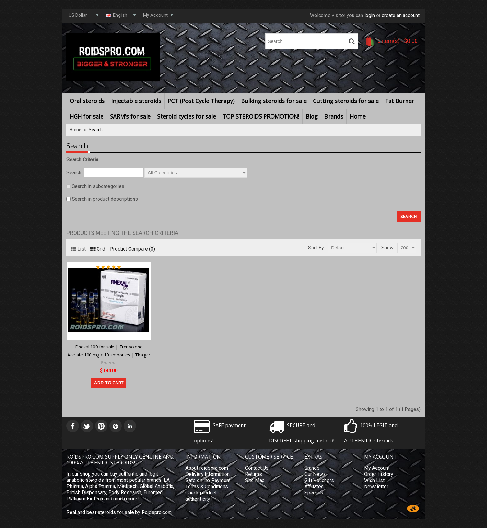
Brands (333, 116)
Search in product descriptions (105, 199)
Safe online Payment (207, 480)
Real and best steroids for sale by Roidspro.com (119, 512)
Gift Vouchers (319, 480)
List (78, 249)
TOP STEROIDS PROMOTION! (260, 116)
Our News (315, 474)
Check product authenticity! (200, 496)
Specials (313, 493)
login (369, 15)
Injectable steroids (136, 101)
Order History (378, 474)
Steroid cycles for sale (186, 116)
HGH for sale (86, 116)
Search (96, 129)
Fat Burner (399, 101)
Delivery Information (207, 474)
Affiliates (314, 487)
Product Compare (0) (132, 249)
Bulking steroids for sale (274, 101)
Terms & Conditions (206, 487)
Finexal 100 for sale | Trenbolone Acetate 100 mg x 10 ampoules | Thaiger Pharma (108, 354)
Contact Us (257, 468)
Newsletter (376, 487)
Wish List (374, 480)
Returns (253, 474)
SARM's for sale (130, 116)
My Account (376, 468)
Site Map (255, 480)
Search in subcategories (98, 186)
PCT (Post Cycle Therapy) (201, 101)
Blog (312, 116)
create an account (401, 15)
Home (358, 116)
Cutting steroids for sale (346, 101)
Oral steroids (87, 101)
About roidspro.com (206, 468)
